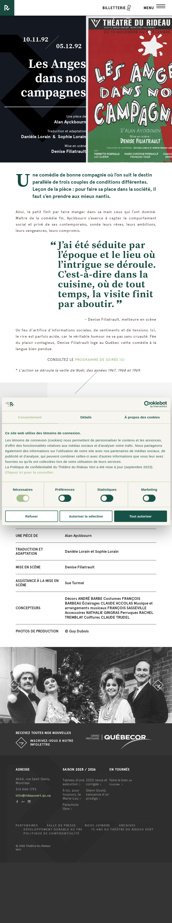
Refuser (31, 516)
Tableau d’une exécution (73, 782)
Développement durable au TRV (53, 829)
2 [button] (89, 719)
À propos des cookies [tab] (142, 417)
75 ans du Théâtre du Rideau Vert (122, 829)
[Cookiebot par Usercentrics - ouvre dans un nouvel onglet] (147, 404)
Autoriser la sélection (86, 516)
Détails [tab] (86, 417)
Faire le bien (120, 782)
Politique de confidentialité (51, 833)
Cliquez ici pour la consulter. (29, 472)
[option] (86, 685)
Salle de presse (61, 825)
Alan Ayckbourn (70, 122)
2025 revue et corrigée (96, 782)
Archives (127, 825)
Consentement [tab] (30, 417)
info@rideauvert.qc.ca (33, 796)
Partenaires (27, 825)
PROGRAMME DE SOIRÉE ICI (100, 360)
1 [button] (83, 719)
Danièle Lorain (36, 136)
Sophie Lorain (72, 136)
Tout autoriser (140, 516)
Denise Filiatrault (68, 151)
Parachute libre (71, 807)
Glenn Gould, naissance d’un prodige (97, 794)
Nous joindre (97, 825)
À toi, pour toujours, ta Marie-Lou (72, 794)
